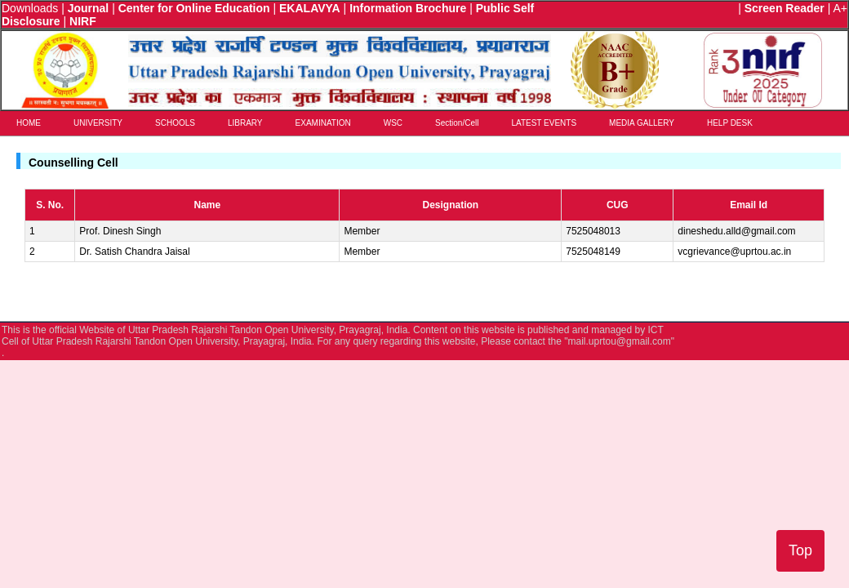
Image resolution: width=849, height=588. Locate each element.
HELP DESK (730, 122)
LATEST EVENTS (543, 122)
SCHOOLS (175, 122)
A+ (840, 8)
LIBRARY (245, 122)
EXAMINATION (323, 122)
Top (800, 550)
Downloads (30, 8)
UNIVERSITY (97, 122)
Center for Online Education (194, 8)
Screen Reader (785, 8)
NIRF (82, 21)
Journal (88, 8)
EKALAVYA (309, 8)
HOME (28, 122)
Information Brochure (407, 8)
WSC (393, 122)
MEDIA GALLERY (641, 122)
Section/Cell (456, 122)
